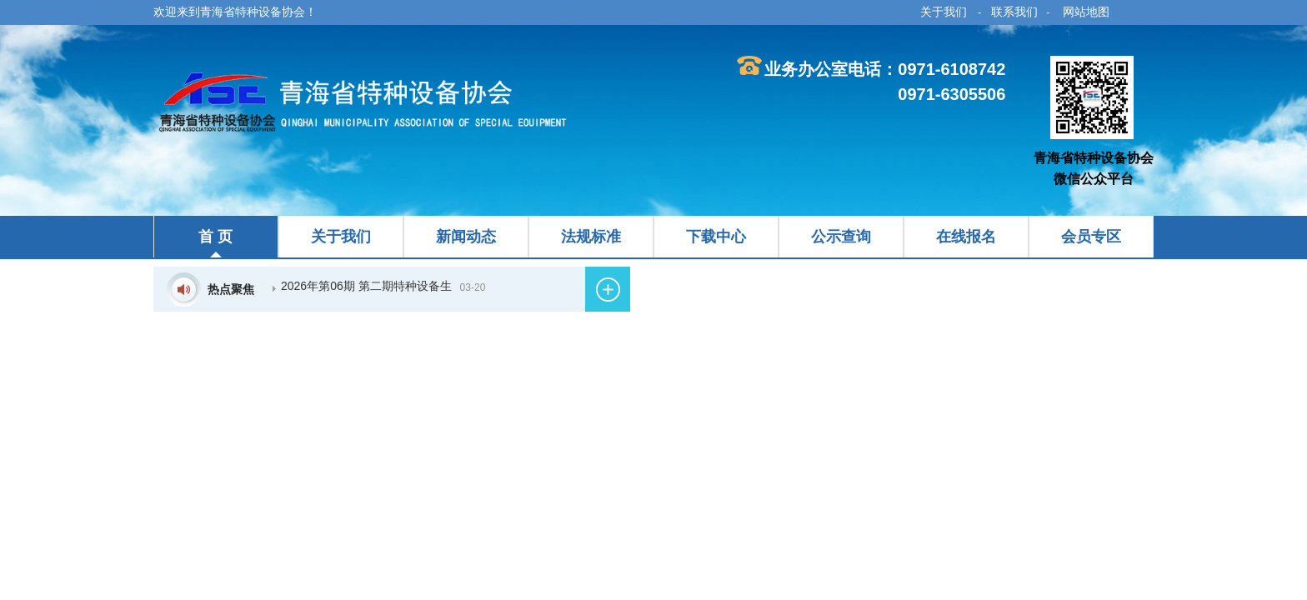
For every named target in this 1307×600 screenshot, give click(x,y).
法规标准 (591, 236)
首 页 (215, 236)
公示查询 (841, 236)
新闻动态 (466, 236)
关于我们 (943, 11)
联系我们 (1014, 11)
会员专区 (1091, 236)
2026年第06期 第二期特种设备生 (366, 285)
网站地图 (1086, 11)
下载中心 (716, 236)
